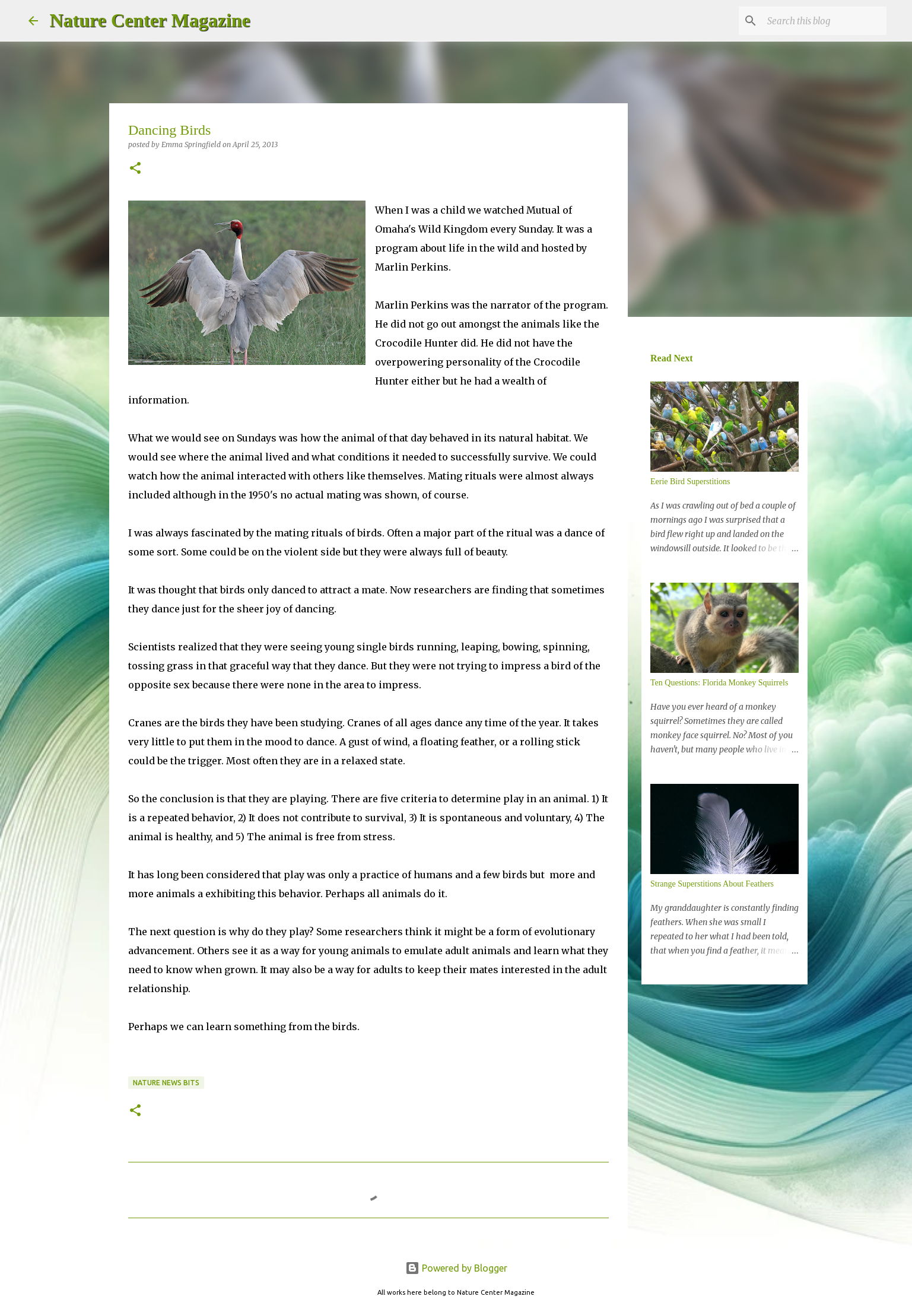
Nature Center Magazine (150, 20)
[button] (135, 169)
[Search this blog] (824, 21)
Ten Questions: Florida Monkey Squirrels (719, 682)
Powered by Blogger (456, 1268)
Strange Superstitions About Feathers (712, 883)
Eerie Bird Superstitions (690, 481)
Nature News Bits (166, 1082)
